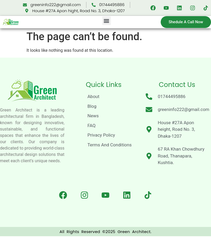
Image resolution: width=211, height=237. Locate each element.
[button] (106, 20)
